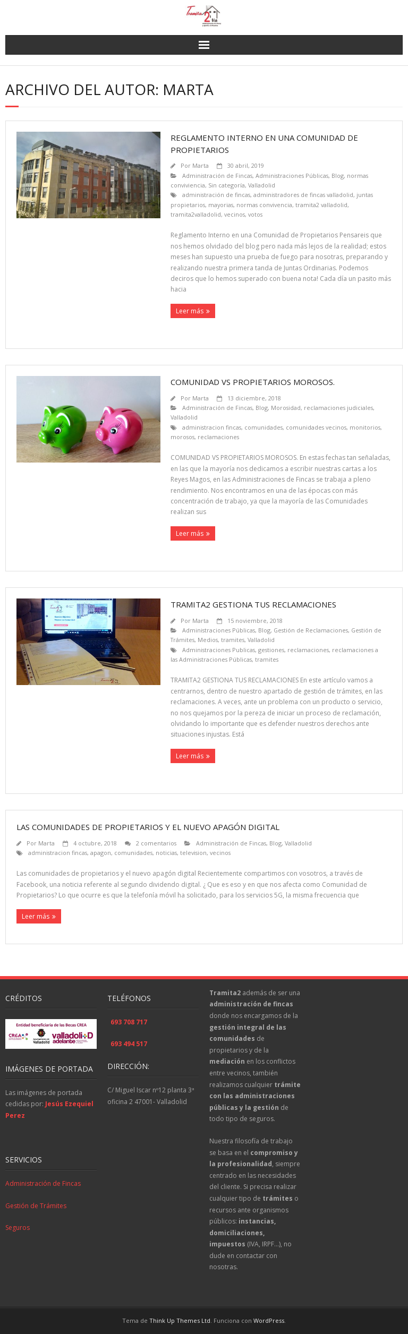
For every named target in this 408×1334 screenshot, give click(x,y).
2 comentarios (156, 843)
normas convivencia (264, 205)
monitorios (365, 427)
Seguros (17, 1227)
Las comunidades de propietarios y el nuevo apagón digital (147, 827)
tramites (232, 640)
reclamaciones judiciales (338, 408)
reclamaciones (218, 437)
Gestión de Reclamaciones (311, 630)
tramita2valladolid (196, 214)
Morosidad (286, 408)
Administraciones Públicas (292, 175)
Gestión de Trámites (35, 1205)
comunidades (263, 427)
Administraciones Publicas (218, 650)
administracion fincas (211, 427)
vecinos (234, 214)
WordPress (268, 1320)
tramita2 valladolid (321, 205)
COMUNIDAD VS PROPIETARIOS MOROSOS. (253, 382)
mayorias (220, 205)
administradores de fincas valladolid (303, 195)
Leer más (189, 310)
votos (255, 214)
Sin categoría (226, 185)
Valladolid (261, 185)
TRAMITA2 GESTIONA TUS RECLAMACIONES (253, 604)
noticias (166, 853)
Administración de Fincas (217, 175)
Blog (338, 175)
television (193, 853)
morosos (182, 437)
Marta (200, 165)
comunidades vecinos (316, 427)
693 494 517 (128, 1043)
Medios (208, 640)
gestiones (271, 650)
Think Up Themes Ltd (179, 1320)
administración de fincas (216, 195)
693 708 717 (128, 1022)
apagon (100, 853)
